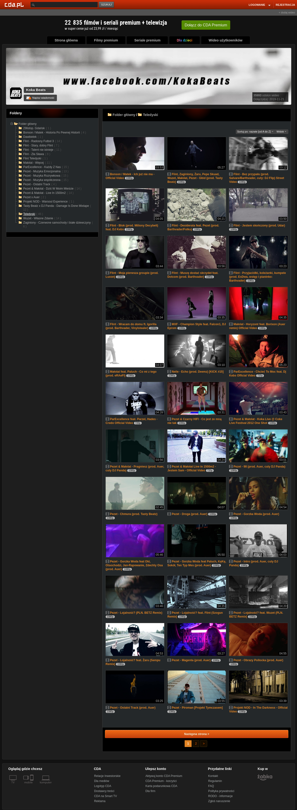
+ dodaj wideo (287, 12)
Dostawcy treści (104, 791)
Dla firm (150, 791)
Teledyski (150, 115)
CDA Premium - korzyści (161, 781)
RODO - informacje (220, 796)
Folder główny (124, 115)
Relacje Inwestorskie (107, 776)
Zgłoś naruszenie (219, 801)
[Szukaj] (64, 5)
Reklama (99, 801)
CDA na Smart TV (105, 796)
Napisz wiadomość (40, 97)
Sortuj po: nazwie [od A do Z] (255, 131)
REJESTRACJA (285, 4)
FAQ (211, 786)
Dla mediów (101, 781)
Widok (282, 131)
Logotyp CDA (102, 786)
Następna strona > (196, 734)
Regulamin (215, 781)
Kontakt (213, 776)
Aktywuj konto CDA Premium (163, 776)
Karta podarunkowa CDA (161, 786)
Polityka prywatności (221, 791)
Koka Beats (36, 90)
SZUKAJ (106, 4)
